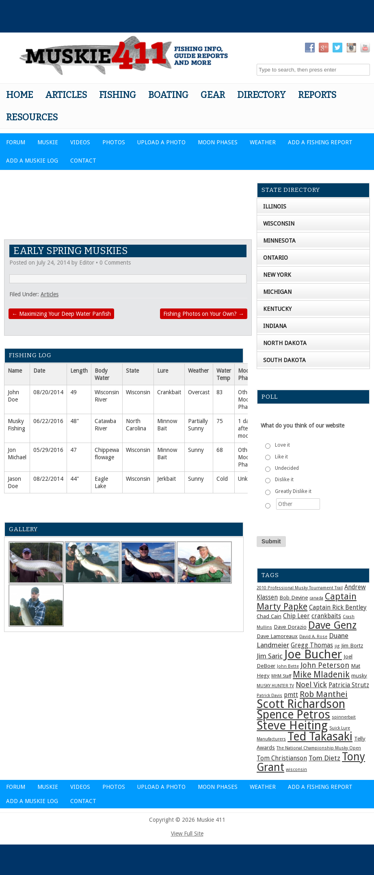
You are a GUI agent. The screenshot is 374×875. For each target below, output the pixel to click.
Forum (15, 142)
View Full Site (187, 833)
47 (73, 450)
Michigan (277, 292)
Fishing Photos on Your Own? (203, 313)
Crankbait (169, 392)
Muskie (47, 142)
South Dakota (284, 360)
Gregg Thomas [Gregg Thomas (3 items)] (312, 645)
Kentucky (277, 309)
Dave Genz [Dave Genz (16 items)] (332, 625)
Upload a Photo (161, 142)
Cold (222, 478)
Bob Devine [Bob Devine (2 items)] (293, 597)
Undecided (287, 468)
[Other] (298, 504)
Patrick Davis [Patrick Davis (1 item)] (269, 695)
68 (219, 450)
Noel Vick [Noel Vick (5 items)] (311, 684)
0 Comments (115, 262)
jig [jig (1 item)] (337, 646)
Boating (168, 94)
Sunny (196, 450)
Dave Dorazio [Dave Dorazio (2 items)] (290, 626)
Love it (282, 445)
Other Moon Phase (245, 399)
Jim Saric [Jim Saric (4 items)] (270, 656)
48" (74, 421)
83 (219, 392)
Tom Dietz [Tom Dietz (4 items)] (324, 758)
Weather (263, 142)
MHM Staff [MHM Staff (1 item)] (281, 676)
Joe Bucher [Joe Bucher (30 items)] (313, 654)
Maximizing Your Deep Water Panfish (61, 313)
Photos (113, 142)
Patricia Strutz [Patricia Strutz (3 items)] (349, 685)
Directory (261, 94)
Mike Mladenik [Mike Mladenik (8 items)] (321, 675)
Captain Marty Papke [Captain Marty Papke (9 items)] (307, 601)
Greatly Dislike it (293, 491)
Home (19, 94)
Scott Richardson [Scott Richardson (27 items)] (301, 704)
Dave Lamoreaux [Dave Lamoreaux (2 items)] (277, 636)
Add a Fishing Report (320, 142)
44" (74, 478)
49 (73, 392)
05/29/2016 (48, 450)
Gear (213, 94)
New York (277, 274)
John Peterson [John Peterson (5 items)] (324, 665)
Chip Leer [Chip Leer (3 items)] (296, 616)
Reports (317, 94)
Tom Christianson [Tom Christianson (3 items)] (282, 758)
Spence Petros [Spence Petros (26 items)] (293, 714)
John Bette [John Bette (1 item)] (288, 666)
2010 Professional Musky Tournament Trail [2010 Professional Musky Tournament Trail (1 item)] (300, 588)
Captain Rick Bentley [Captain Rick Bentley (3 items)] (338, 607)
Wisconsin (138, 392)
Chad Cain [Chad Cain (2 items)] (269, 616)
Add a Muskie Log (32, 160)
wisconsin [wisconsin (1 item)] (296, 769)
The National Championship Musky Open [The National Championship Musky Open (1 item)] (319, 748)
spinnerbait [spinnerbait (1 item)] (344, 717)
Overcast (199, 392)
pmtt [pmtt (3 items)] (291, 695)
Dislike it (284, 479)
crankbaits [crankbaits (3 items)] (326, 616)
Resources (32, 117)
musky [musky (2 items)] (359, 675)
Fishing (117, 94)
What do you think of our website (302, 425)
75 (219, 421)
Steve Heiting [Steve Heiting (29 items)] (292, 725)
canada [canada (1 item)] (316, 598)
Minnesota (279, 240)
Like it (281, 457)
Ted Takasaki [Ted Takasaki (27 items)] (320, 736)
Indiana (275, 326)
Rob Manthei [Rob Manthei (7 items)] (324, 694)
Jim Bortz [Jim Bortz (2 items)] (352, 645)
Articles (66, 94)
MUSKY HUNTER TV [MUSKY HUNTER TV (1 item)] (275, 685)
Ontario (275, 257)
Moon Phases (218, 142)
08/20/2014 (48, 392)
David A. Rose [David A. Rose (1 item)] (313, 636)
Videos (80, 142)
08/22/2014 (48, 478)
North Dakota (285, 343)
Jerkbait (166, 478)
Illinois (274, 206)
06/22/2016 (48, 421)
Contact (83, 160)
